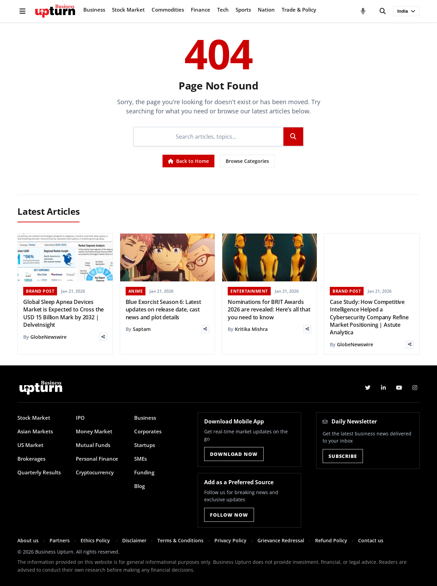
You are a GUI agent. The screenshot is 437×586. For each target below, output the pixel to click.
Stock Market (128, 9)
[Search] (383, 11)
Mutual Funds (93, 445)
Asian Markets (35, 431)
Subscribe (342, 456)
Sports (243, 9)
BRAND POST (40, 291)
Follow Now (229, 515)
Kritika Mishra (251, 329)
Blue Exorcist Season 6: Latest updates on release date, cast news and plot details (163, 309)
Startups (144, 445)
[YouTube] (399, 387)
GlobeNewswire (48, 337)
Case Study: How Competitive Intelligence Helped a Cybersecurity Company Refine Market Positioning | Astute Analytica (369, 317)
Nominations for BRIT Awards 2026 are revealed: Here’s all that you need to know (269, 309)
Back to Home (188, 161)
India (406, 11)
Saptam (142, 329)
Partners (60, 540)
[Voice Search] (363, 11)
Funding (144, 472)
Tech (223, 9)
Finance (200, 9)
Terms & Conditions (180, 540)
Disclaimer (134, 540)
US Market (30, 445)
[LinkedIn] (383, 387)
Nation (266, 9)
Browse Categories (247, 161)
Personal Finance (97, 458)
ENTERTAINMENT (249, 291)
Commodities (168, 9)
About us (28, 540)
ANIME (135, 291)
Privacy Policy (230, 540)
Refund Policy (331, 540)
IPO (80, 417)
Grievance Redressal (280, 540)
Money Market (94, 431)
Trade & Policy (299, 9)
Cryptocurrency (95, 472)
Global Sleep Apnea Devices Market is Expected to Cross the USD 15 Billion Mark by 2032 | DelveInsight (63, 313)
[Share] (103, 337)
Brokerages (31, 458)
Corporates (147, 431)
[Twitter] (367, 387)
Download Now (233, 454)
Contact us (370, 540)
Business (94, 9)
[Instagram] (415, 387)
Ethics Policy (96, 540)
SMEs (140, 458)
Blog (139, 486)
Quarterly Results (39, 472)
